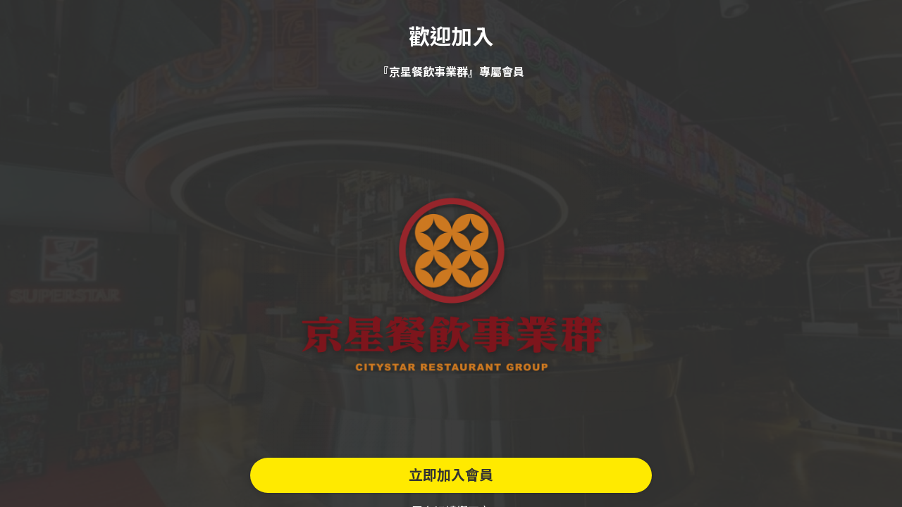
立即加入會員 (451, 475)
